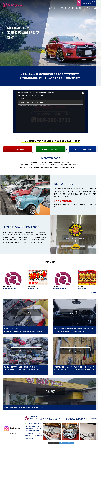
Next (98, 33)
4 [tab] (53, 65)
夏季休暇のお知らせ (59, 288)
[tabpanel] (50, 33)
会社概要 (96, 8)
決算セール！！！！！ (35, 288)
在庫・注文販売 (76, 8)
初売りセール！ (83, 288)
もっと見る (94, 292)
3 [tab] (50, 65)
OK (50, 129)
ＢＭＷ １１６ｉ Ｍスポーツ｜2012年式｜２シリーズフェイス (24, 464)
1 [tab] (46, 65)
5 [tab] (55, 65)
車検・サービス (87, 8)
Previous (2, 33)
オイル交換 (60, 8)
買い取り (67, 8)
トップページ (51, 8)
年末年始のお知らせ (9, 288)
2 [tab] (48, 65)
